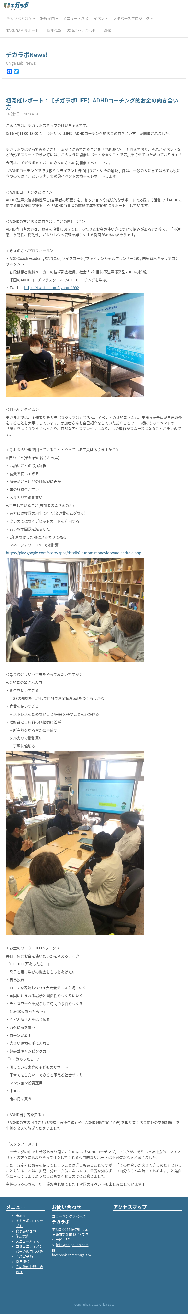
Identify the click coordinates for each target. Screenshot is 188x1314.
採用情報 (54, 30)
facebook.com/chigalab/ (71, 1255)
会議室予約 (24, 1256)
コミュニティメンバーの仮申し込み (29, 1249)
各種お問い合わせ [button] (83, 30)
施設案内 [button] (49, 18)
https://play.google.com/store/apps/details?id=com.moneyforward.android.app (73, 553)
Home (20, 1215)
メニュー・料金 (76, 18)
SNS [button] (109, 30)
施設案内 (22, 1235)
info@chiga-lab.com (72, 1244)
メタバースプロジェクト (133, 18)
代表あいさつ (26, 1230)
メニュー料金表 (28, 1241)
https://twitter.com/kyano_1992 (51, 287)
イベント (101, 18)
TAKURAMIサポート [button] (24, 30)
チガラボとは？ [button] (20, 18)
